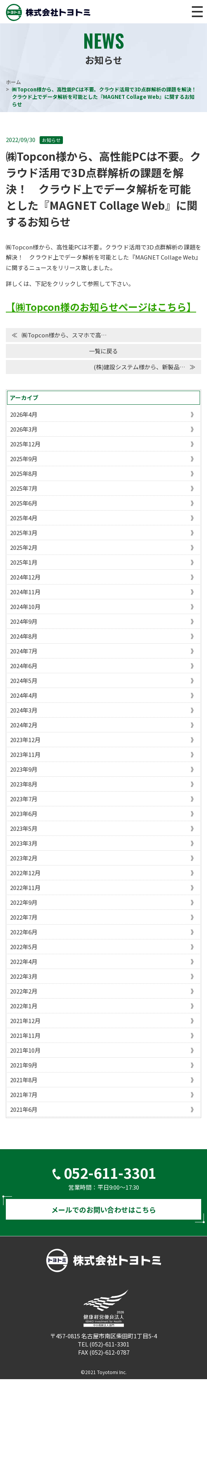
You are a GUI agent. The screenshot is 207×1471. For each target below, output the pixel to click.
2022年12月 (25, 873)
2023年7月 (23, 799)
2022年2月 (23, 991)
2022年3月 (23, 976)
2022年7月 (23, 917)
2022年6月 (23, 932)
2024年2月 (23, 725)
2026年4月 (23, 414)
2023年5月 (23, 828)
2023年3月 (23, 843)
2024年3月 (23, 710)
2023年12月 (25, 740)
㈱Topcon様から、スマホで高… (64, 335)
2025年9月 (23, 459)
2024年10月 (25, 606)
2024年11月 (25, 592)
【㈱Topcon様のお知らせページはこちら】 (101, 307)
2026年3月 (23, 429)
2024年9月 (23, 621)
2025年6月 (23, 503)
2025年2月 (23, 547)
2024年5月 (23, 680)
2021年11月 (25, 1035)
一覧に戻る (103, 351)
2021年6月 (23, 1109)
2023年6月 (23, 813)
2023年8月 (23, 784)
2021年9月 (23, 1065)
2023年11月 (25, 754)
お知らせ (51, 140)
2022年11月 (25, 887)
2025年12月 (25, 444)
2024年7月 (23, 651)
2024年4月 (23, 695)
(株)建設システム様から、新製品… (139, 367)
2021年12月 (25, 1020)
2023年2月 (23, 858)
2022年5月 (23, 947)
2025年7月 (23, 488)
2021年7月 (23, 1094)
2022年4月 (23, 961)
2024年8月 (23, 636)
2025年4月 (23, 518)
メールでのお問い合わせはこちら (103, 1209)
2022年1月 (23, 1006)
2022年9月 (23, 902)
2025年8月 (23, 473)
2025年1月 (23, 562)
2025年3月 (23, 532)
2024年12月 (25, 577)
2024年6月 (23, 666)
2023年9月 (23, 769)
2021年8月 (23, 1080)
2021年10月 (25, 1050)
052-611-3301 (110, 1173)
